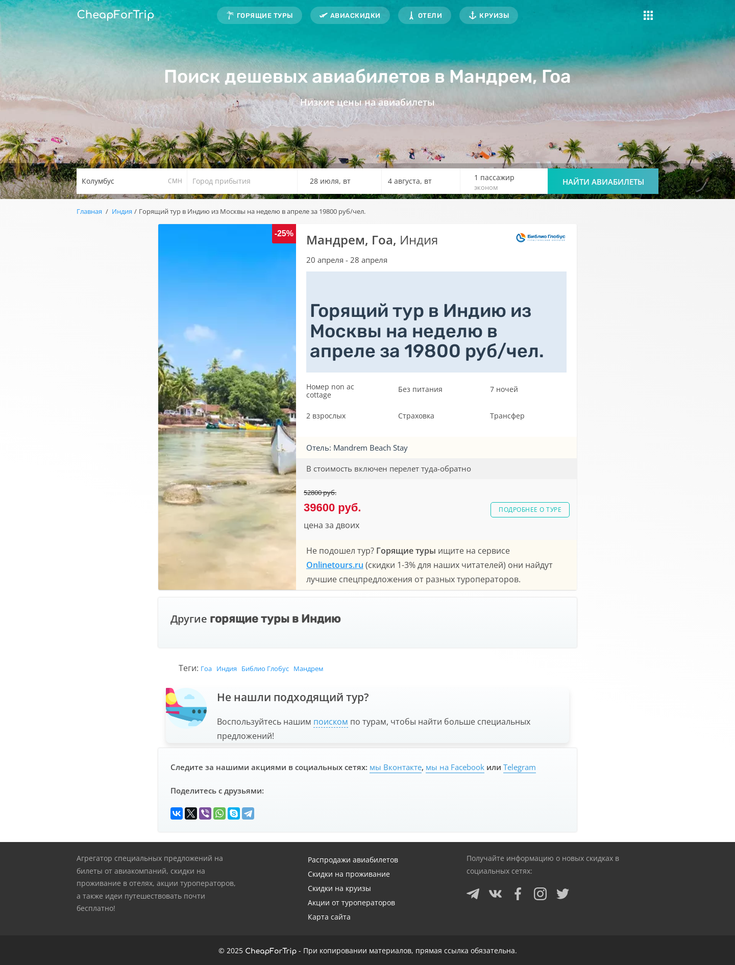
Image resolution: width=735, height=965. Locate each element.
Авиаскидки (355, 15)
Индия (226, 668)
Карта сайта (329, 917)
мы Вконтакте (396, 767)
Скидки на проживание (349, 874)
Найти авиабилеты (603, 182)
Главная (89, 211)
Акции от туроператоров (351, 902)
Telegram (519, 767)
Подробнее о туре (530, 509)
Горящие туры (265, 15)
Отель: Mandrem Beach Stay (357, 447)
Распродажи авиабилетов (353, 859)
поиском (330, 721)
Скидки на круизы (339, 888)
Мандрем (308, 668)
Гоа (206, 668)
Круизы (494, 15)
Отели (430, 15)
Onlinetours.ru (334, 565)
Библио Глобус (265, 668)
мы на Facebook (455, 767)
